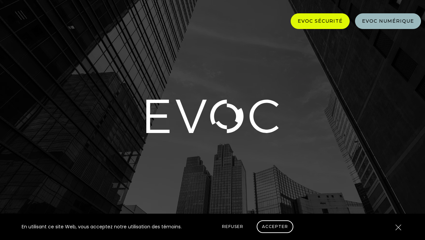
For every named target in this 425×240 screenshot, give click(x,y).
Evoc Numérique (388, 21)
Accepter (275, 226)
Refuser (232, 226)
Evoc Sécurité (320, 21)
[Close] (398, 228)
